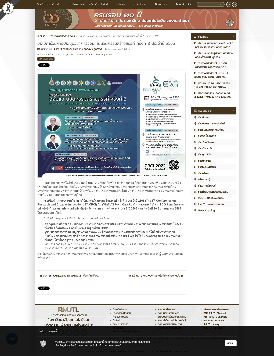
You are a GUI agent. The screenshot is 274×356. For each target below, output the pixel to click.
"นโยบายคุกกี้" (115, 345)
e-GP (180, 4)
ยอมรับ (230, 343)
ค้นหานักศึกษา (120, 309)
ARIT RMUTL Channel (215, 317)
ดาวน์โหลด (163, 4)
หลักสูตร (122, 4)
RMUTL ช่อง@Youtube (209, 198)
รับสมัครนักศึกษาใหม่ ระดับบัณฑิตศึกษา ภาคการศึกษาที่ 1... (211, 65)
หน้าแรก (42, 4)
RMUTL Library (211, 324)
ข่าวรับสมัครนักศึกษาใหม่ (209, 130)
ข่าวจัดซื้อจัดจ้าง (205, 136)
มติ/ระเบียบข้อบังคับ (100, 4)
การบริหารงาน (76, 4)
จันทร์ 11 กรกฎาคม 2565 (66, 49)
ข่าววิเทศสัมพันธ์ (205, 186)
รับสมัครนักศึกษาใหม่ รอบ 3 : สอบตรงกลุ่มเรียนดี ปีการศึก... (211, 75)
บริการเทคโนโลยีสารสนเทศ (216, 309)
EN (189, 4)
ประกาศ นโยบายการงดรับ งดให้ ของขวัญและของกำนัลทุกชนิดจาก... (213, 45)
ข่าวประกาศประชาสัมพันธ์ (209, 123)
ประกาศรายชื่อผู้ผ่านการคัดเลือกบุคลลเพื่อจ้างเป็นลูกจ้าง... (213, 55)
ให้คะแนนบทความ (46, 58)
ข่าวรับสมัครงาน (204, 142)
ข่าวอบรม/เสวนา (205, 167)
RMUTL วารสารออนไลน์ (209, 204)
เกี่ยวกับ (57, 4)
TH (229, 4)
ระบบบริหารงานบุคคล (168, 313)
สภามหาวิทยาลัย (120, 324)
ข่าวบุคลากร (202, 161)
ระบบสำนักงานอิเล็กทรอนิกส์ (172, 320)
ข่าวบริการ (201, 173)
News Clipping (204, 210)
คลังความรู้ (202, 179)
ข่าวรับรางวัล (203, 148)
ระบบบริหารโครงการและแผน (172, 317)
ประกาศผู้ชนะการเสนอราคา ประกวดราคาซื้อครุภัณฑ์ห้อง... (69, 276)
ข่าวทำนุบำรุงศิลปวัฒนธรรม (211, 192)
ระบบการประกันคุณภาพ (170, 324)
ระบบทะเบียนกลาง (167, 309)
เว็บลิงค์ (116, 320)
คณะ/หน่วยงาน (141, 4)
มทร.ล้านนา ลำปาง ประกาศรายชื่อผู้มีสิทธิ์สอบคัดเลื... (156, 276)
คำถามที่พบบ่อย (120, 317)
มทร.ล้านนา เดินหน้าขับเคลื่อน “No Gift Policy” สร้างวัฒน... (212, 85)
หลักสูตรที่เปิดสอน (122, 313)
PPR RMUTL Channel (214, 313)
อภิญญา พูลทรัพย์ (93, 49)
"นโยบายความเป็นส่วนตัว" (90, 345)
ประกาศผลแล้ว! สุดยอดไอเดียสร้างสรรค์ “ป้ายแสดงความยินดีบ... (212, 95)
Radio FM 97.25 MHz (214, 320)
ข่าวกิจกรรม (202, 117)
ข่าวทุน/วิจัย (202, 154)
